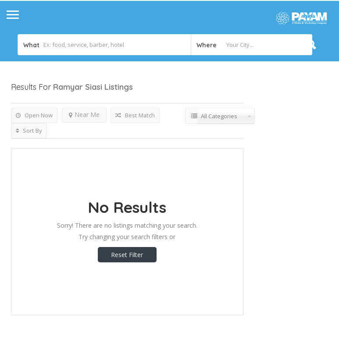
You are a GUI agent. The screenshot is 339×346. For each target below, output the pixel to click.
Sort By (29, 130)
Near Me (84, 114)
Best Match (135, 115)
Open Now (34, 115)
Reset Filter (127, 255)
